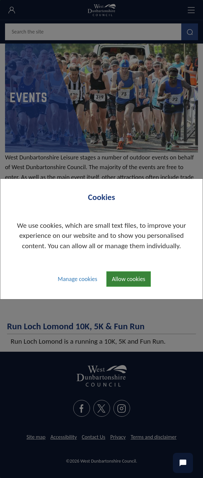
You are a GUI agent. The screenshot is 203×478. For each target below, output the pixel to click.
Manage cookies (77, 279)
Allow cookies (128, 279)
